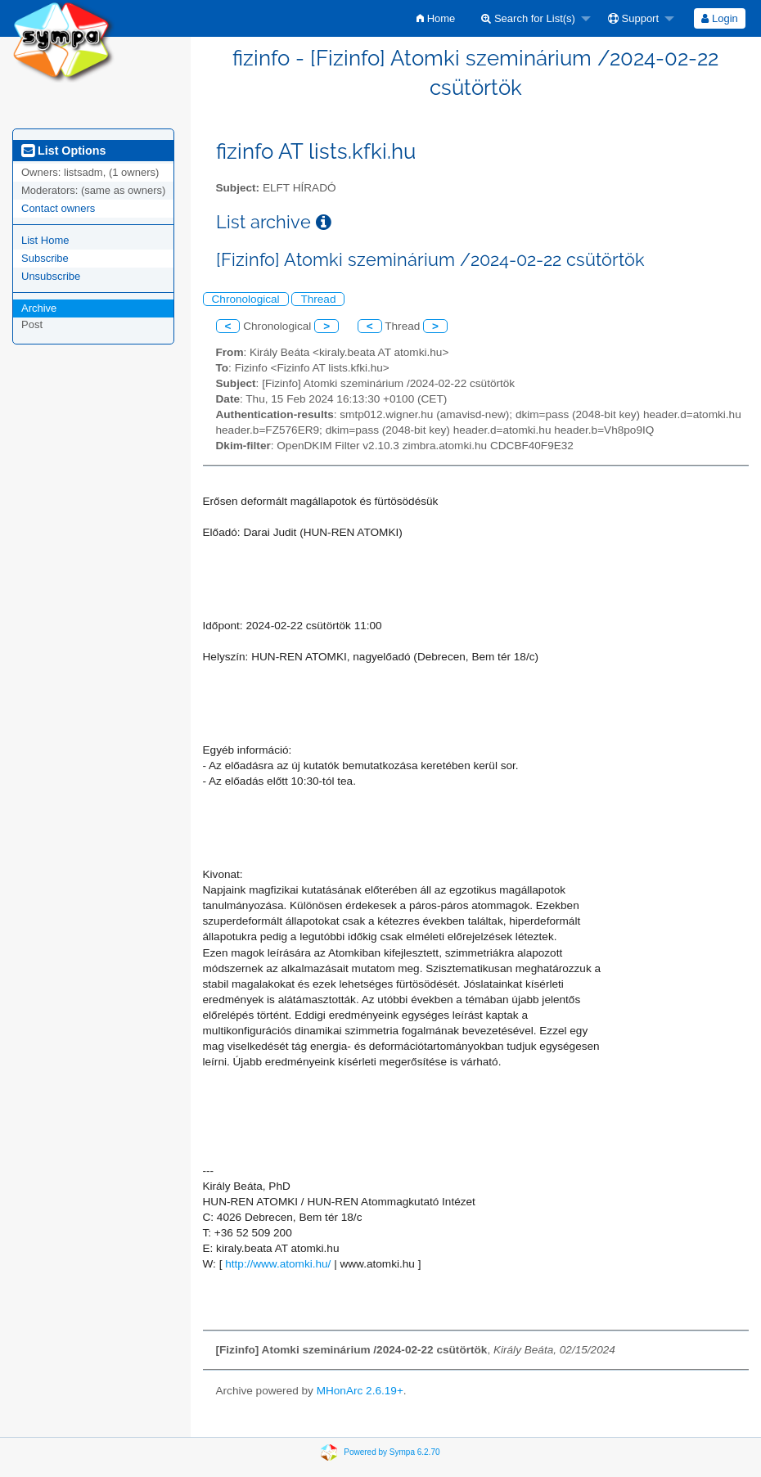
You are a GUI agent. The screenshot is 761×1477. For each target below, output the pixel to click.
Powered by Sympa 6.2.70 (391, 1452)
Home (436, 18)
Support (633, 18)
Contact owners (58, 208)
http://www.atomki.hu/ (278, 1264)
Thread (317, 299)
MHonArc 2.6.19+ (360, 1391)
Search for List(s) (528, 18)
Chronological (246, 299)
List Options (63, 150)
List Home (45, 240)
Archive (38, 308)
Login (719, 18)
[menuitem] (435, 18)
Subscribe (45, 258)
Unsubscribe (50, 276)
